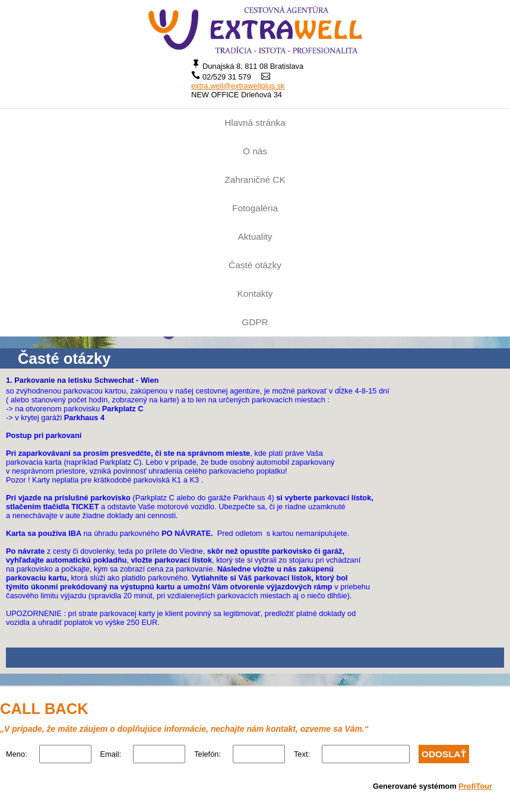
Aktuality (254, 236)
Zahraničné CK (254, 179)
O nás (255, 151)
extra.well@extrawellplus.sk (237, 85)
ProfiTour (475, 786)
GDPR (255, 322)
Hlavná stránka (254, 123)
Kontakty (255, 293)
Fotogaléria (255, 208)
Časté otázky (255, 265)
